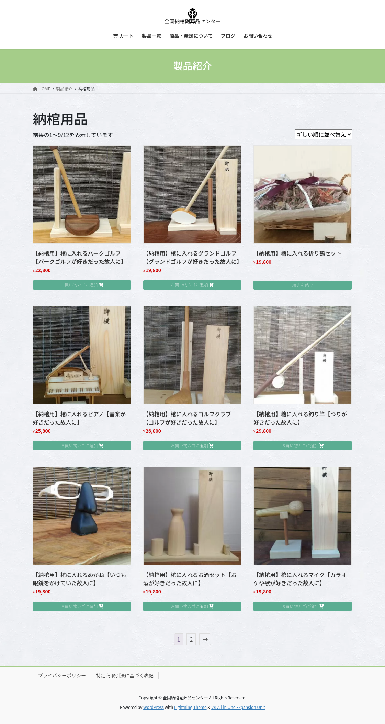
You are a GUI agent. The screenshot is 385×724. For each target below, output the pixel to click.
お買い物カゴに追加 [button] (79, 284)
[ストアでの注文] (323, 134)
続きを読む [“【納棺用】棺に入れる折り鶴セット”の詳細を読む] (302, 285)
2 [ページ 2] (191, 639)
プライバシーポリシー (62, 675)
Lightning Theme (190, 707)
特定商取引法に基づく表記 (125, 675)
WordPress (153, 707)
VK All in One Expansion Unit (238, 707)
